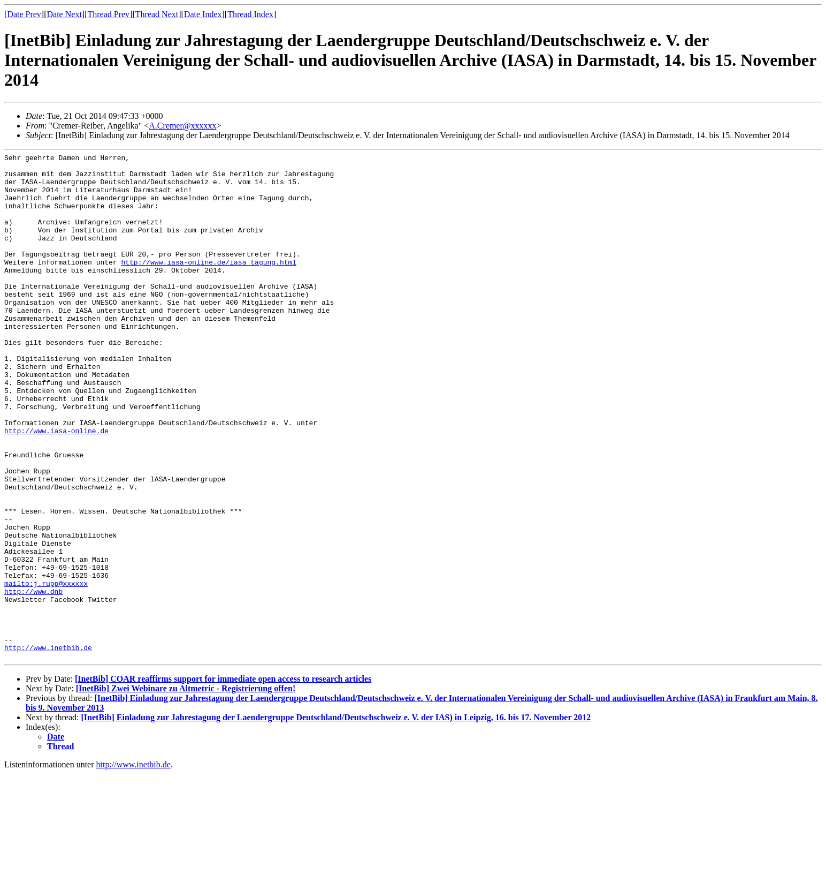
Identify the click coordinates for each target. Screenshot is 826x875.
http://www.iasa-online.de (56, 487)
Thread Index (250, 14)
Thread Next (156, 14)
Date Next (64, 14)
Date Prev (24, 14)
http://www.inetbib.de (48, 747)
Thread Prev (108, 14)
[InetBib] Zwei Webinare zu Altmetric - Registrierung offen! (185, 789)
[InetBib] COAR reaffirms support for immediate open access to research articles (223, 780)
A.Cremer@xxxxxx (182, 125)
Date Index (203, 14)
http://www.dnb (33, 679)
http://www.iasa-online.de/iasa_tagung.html (208, 284)
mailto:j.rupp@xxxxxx (46, 670)
